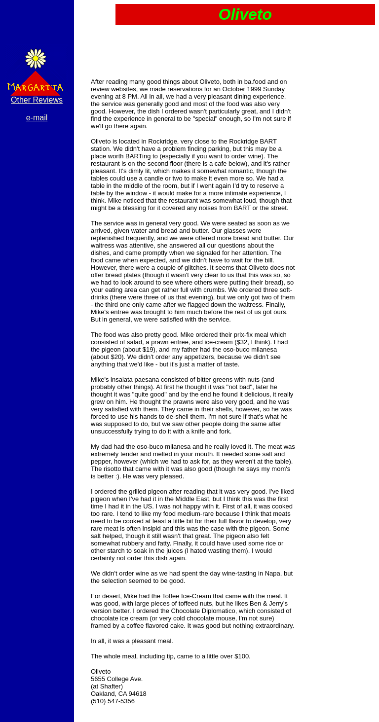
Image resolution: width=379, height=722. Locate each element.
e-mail (37, 117)
